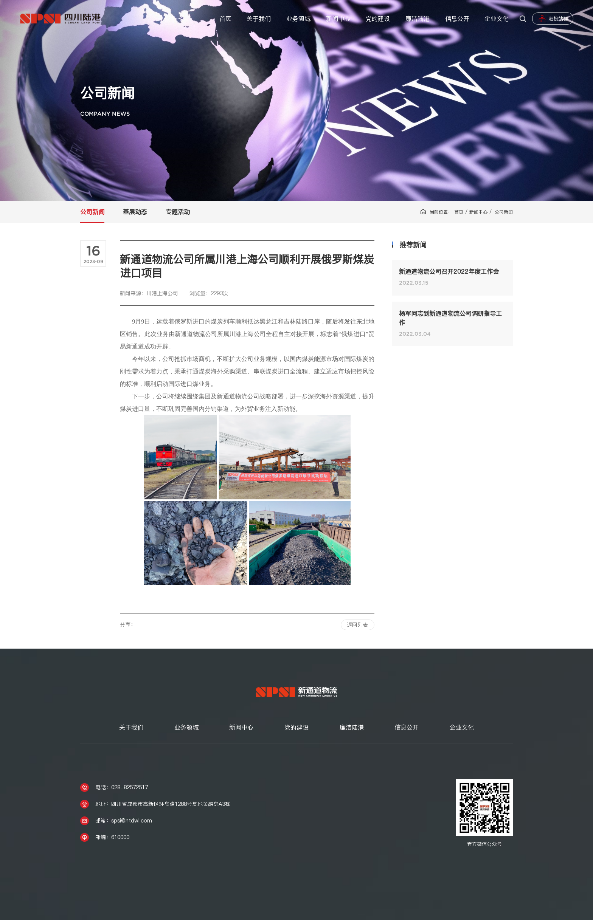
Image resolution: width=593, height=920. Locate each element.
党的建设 (378, 18)
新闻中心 (338, 18)
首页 (225, 18)
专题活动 (178, 212)
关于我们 (259, 18)
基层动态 (135, 212)
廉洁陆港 (417, 18)
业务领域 (298, 18)
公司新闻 (92, 212)
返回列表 (357, 624)
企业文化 (496, 18)
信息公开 (457, 18)
